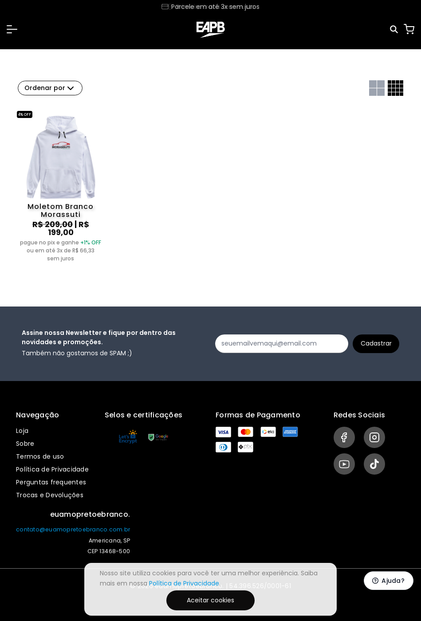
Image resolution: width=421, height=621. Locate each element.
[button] (12, 29)
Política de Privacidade (52, 469)
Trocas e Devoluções (49, 495)
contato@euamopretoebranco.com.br (73, 529)
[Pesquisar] (394, 29)
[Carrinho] (409, 29)
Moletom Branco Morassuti (61, 211)
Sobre (25, 443)
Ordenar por (50, 88)
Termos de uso (40, 456)
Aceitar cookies (210, 600)
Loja (22, 430)
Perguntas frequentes (51, 482)
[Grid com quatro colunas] (395, 88)
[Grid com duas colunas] (377, 88)
